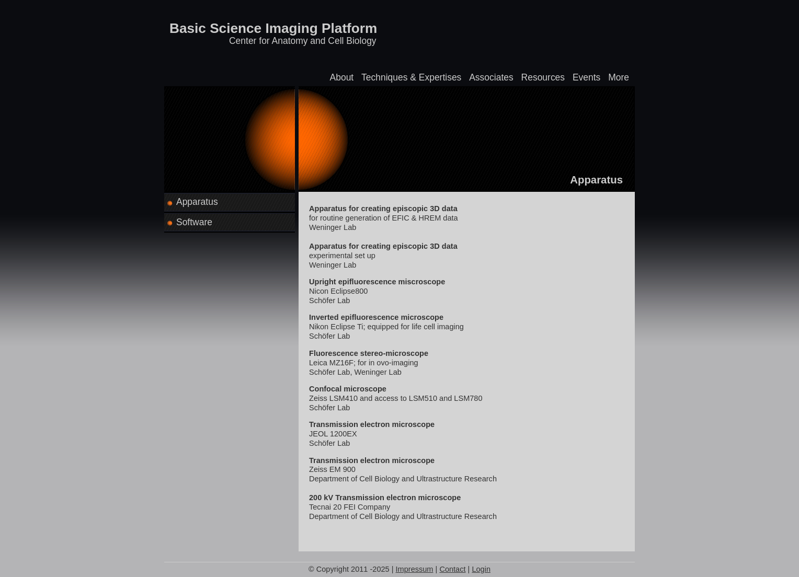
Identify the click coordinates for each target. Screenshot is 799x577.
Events (586, 77)
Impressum (414, 569)
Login (481, 569)
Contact (452, 569)
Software (194, 222)
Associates (491, 77)
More (618, 77)
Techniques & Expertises (411, 77)
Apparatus (197, 202)
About (342, 77)
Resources (543, 77)
